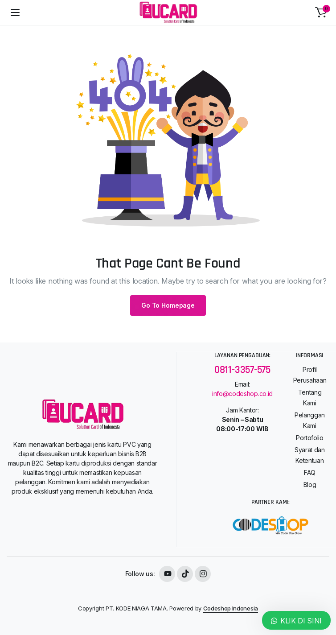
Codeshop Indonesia (230, 608)
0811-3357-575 (242, 369)
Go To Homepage (168, 305)
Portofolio (310, 437)
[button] (320, 12)
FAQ (310, 472)
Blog (309, 484)
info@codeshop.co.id (242, 393)
